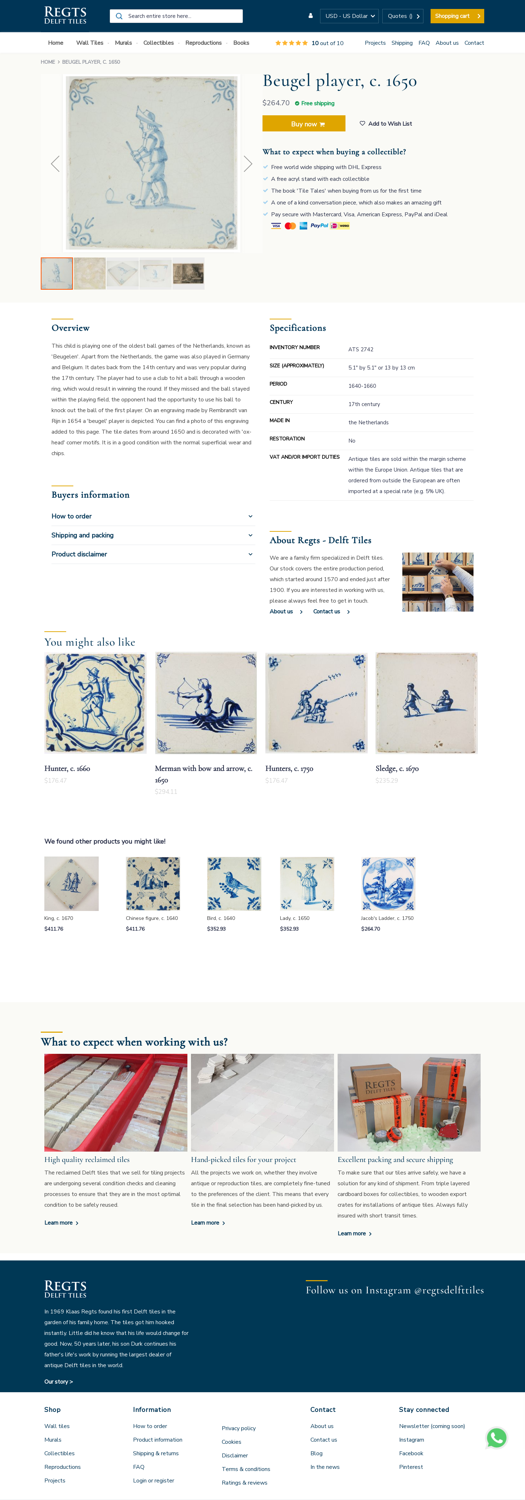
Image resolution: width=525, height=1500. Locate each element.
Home (48, 62)
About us (447, 43)
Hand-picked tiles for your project (243, 1159)
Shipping (402, 43)
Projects (375, 43)
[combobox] (176, 16)
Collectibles (59, 1453)
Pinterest (411, 1467)
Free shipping (317, 103)
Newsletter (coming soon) (432, 1426)
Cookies (231, 1442)
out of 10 (309, 43)
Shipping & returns (156, 1453)
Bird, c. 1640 (221, 918)
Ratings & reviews (245, 1483)
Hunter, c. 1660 (67, 768)
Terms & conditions (246, 1469)
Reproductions (62, 1467)
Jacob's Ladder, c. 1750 (387, 918)
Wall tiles (57, 1426)
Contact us (326, 612)
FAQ (424, 43)
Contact (474, 43)
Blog (316, 1453)
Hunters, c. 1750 (289, 768)
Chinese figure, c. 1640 (152, 918)
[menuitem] (57, 43)
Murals (53, 1440)
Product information (157, 1440)
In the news (325, 1467)
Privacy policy (239, 1428)
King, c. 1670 (58, 918)
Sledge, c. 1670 (397, 768)
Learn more (59, 1223)
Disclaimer (235, 1456)
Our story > (58, 1382)
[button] (349, 16)
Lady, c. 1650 (294, 918)
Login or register (153, 1481)
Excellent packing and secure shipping (395, 1159)
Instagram (411, 1440)
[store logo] (65, 16)
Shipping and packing (82, 535)
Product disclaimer (79, 554)
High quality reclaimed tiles (86, 1159)
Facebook (411, 1453)
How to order (71, 516)
